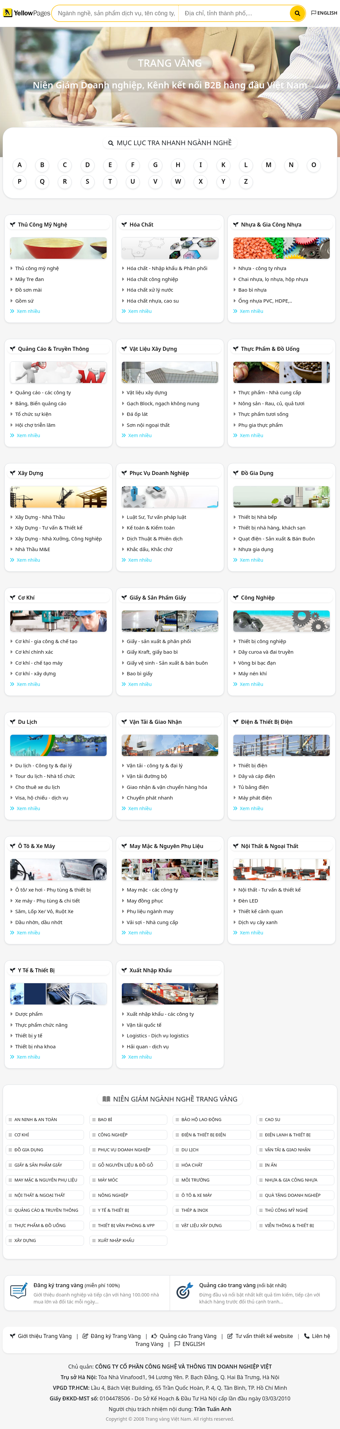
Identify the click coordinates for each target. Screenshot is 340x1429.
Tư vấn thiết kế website (265, 1336)
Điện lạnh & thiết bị (287, 1135)
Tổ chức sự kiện (33, 414)
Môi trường (195, 1180)
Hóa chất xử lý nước (150, 289)
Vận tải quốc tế (144, 1024)
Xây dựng (30, 473)
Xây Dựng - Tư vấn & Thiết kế (48, 527)
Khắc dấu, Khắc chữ (150, 549)
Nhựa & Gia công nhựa (271, 224)
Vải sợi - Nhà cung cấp (152, 922)
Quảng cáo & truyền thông (53, 348)
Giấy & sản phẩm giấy (157, 597)
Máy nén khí (252, 673)
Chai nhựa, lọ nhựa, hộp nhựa (273, 279)
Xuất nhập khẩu (150, 970)
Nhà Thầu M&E (32, 549)
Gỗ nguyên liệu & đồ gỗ (125, 1165)
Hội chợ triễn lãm (35, 425)
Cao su (272, 1119)
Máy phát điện (255, 797)
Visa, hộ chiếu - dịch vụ (41, 797)
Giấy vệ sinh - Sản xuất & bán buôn (167, 662)
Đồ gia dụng (257, 473)
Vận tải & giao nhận (155, 721)
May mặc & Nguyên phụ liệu (166, 846)
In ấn (271, 1165)
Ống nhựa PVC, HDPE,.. (265, 300)
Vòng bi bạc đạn (257, 662)
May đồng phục (145, 900)
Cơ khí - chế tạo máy (38, 662)
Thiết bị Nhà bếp (257, 517)
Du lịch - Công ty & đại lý (43, 765)
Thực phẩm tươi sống (263, 414)
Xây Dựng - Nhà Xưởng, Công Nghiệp (58, 538)
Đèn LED (248, 900)
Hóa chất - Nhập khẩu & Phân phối (167, 268)
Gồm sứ (24, 300)
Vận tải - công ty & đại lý (155, 765)
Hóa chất (141, 224)
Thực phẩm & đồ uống (270, 348)
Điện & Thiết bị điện (267, 721)
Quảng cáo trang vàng (242, 1285)
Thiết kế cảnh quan (260, 911)
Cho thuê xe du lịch (37, 787)
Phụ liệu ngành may (150, 911)
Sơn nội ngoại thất (148, 425)
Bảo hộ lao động (201, 1119)
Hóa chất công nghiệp (152, 279)
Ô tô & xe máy (36, 846)
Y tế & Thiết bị (36, 970)
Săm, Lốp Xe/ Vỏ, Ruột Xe (44, 911)
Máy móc (108, 1180)
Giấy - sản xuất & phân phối (159, 641)
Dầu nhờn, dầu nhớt (38, 922)
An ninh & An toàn (35, 1119)
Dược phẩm (28, 1013)
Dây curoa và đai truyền (266, 651)
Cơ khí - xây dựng (35, 673)
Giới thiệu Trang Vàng (45, 1336)
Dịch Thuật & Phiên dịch (155, 538)
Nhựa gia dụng (256, 549)
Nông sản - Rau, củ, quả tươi (271, 403)
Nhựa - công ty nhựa (262, 268)
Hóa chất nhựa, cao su (153, 300)
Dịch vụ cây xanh (258, 922)
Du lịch (27, 721)
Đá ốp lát (137, 414)
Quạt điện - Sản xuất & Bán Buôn (276, 538)
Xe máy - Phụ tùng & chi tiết (47, 900)
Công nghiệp (258, 597)
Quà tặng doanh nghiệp (293, 1195)
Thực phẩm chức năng (41, 1024)
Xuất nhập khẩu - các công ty (160, 1013)
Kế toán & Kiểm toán (151, 527)
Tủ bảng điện (253, 787)
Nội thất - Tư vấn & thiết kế (269, 889)
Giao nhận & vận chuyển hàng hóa (167, 787)
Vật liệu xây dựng (153, 348)
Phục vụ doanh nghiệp (159, 473)
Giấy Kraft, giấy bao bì (152, 651)
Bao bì (105, 1119)
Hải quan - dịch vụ (148, 1046)
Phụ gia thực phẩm (260, 425)
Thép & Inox (194, 1210)
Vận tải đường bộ (147, 776)
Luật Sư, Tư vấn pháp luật (156, 517)
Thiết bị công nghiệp (262, 641)
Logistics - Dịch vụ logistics (158, 1035)
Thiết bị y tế (28, 1035)
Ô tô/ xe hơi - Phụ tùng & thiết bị (53, 889)
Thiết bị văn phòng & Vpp (126, 1225)
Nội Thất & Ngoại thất (269, 846)
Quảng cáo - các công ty (43, 392)
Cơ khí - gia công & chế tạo (46, 641)
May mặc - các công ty (152, 889)
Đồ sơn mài (28, 289)
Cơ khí (26, 597)
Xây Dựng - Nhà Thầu (40, 517)
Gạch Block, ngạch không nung (163, 403)
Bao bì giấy (139, 673)
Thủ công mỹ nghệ (42, 224)
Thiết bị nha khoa (35, 1046)
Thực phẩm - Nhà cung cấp (269, 392)
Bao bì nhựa (252, 289)
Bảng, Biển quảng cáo (40, 403)
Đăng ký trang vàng (77, 1285)
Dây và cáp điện (256, 776)
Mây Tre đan (29, 279)
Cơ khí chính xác (34, 651)
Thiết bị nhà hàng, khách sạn (271, 527)
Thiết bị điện (252, 765)
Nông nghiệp (113, 1195)
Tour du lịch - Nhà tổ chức (45, 776)
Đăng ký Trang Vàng (116, 1336)
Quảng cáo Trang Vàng (188, 1336)
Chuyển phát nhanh (150, 797)
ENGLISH (324, 13)
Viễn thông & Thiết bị (289, 1225)
